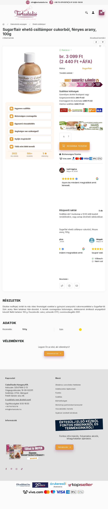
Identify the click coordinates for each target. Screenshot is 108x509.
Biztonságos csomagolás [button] (23, 116)
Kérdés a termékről (69, 285)
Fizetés (58, 393)
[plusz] (69, 136)
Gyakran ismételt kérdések (66, 413)
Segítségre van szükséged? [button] (24, 131)
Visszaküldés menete (64, 409)
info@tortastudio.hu (13, 409)
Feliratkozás (63, 447)
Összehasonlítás (62, 285)
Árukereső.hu (58, 486)
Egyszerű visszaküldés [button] (22, 124)
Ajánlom (76, 285)
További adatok (65, 73)
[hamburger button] (5, 12)
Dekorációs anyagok (19, 24)
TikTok (22, 469)
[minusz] (69, 137)
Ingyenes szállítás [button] (20, 108)
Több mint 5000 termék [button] (22, 147)
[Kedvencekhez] (100, 46)
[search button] (86, 12)
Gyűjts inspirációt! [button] (20, 139)
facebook (6, 469)
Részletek (63, 279)
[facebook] (96, 42)
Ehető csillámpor (39, 24)
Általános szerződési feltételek (68, 385)
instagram (16, 469)
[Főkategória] (3, 24)
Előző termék (9, 38)
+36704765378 (11, 406)
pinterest (11, 469)
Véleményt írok (52, 353)
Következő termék (97, 38)
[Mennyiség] (64, 137)
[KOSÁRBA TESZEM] (74, 146)
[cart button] (101, 12)
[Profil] (93, 12)
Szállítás (58, 397)
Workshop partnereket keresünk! (68, 405)
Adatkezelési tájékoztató (65, 389)
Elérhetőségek (61, 401)
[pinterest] (102, 42)
